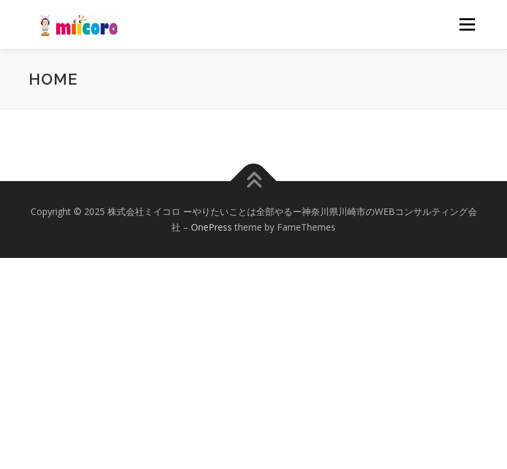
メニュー (467, 24)
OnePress (211, 227)
